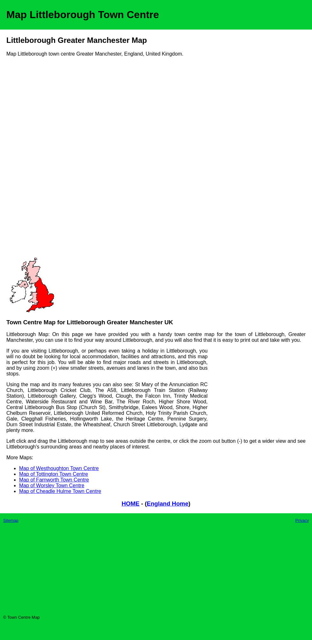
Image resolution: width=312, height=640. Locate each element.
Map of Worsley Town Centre (51, 485)
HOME (130, 503)
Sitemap (10, 520)
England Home (167, 503)
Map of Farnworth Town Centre (54, 479)
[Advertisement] (31, 159)
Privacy (302, 520)
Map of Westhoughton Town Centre (59, 468)
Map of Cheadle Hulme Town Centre (60, 491)
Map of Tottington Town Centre (53, 474)
